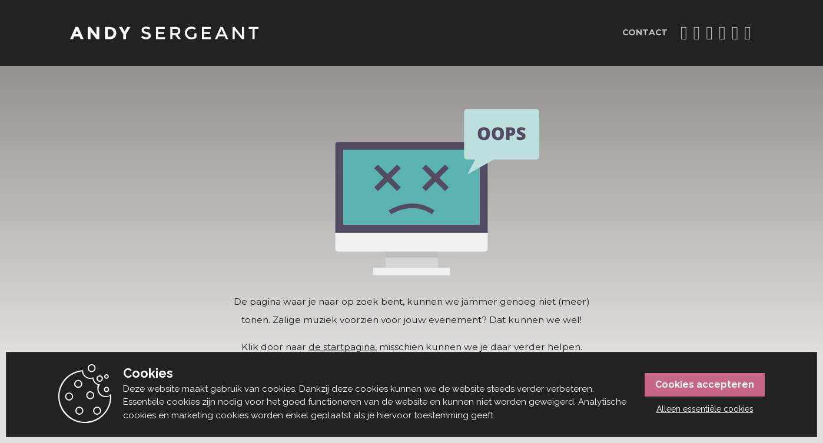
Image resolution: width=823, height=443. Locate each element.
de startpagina (341, 346)
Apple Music (747, 33)
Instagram (684, 33)
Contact (645, 32)
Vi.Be (722, 33)
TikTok (697, 33)
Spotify (735, 33)
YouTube (709, 33)
